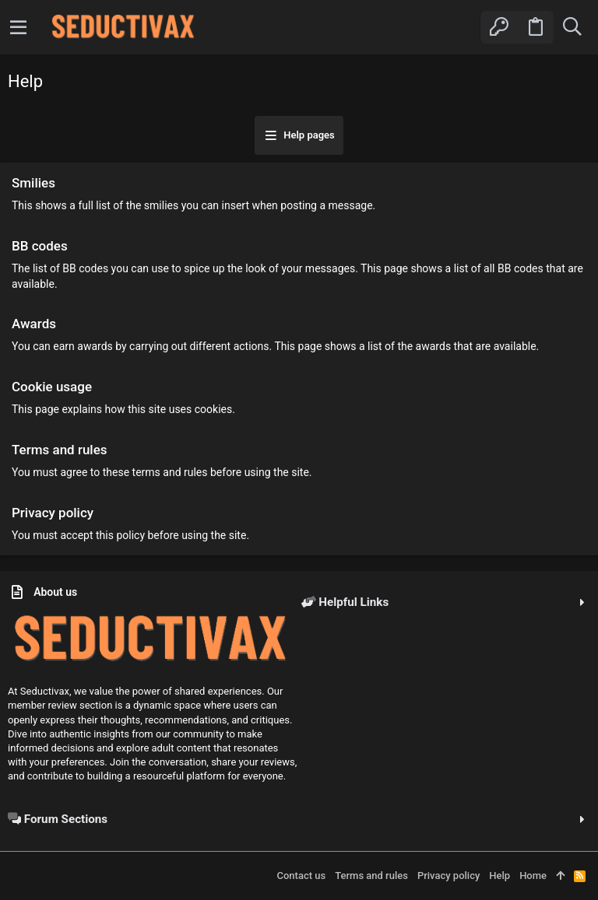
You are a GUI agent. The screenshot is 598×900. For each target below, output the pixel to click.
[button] (18, 27)
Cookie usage (52, 386)
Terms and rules (59, 449)
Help (499, 875)
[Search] (572, 27)
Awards (34, 323)
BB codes (40, 246)
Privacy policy (52, 512)
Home (533, 875)
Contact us (300, 875)
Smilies (33, 183)
